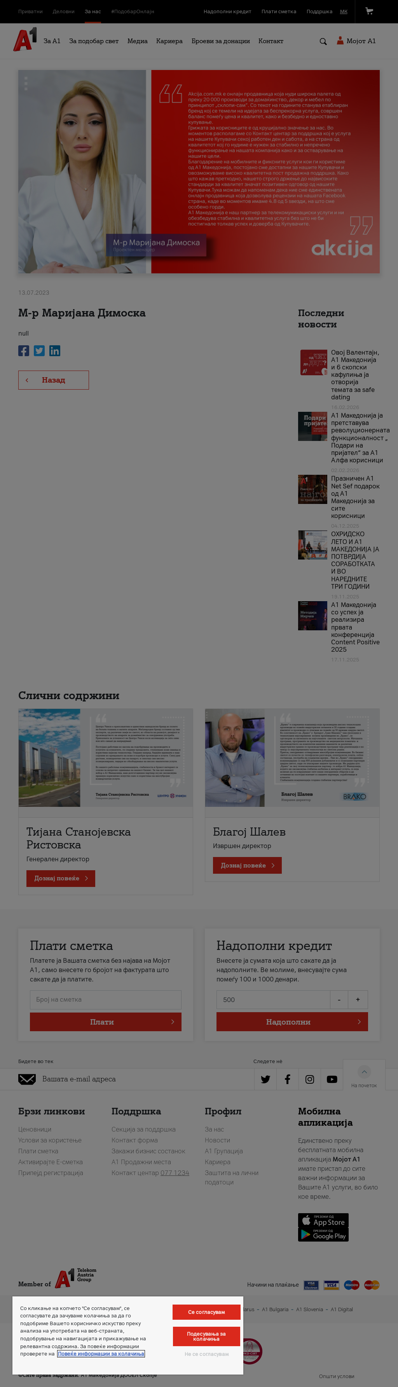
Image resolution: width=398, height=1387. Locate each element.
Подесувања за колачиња (206, 1336)
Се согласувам (206, 1312)
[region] (127, 1335)
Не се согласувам (207, 1354)
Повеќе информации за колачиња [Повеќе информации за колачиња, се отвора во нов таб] (101, 1354)
